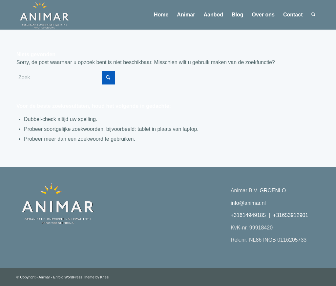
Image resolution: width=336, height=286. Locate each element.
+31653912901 (290, 215)
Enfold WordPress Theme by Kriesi (81, 277)
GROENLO (273, 190)
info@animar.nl (248, 203)
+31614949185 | (252, 215)
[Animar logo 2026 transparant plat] (44, 15)
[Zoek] (313, 15)
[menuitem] (161, 15)
